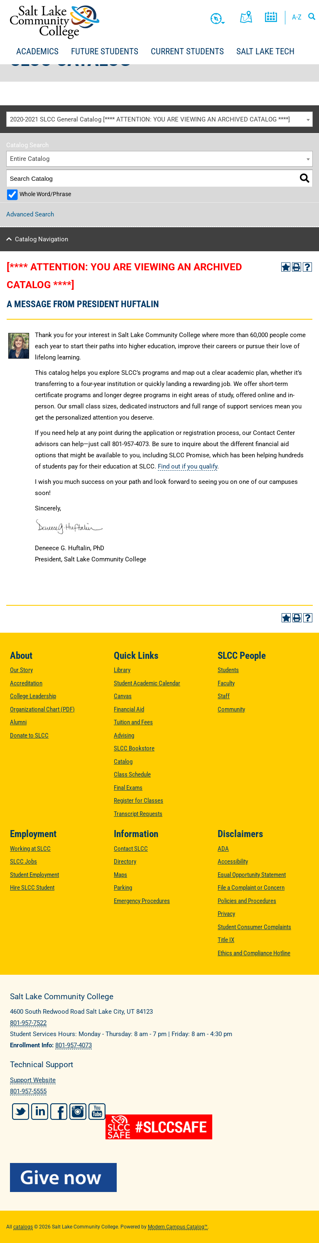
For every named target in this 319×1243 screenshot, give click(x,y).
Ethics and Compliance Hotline (254, 953)
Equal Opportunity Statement (252, 875)
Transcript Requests (138, 814)
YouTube (97, 1111)
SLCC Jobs (23, 861)
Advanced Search (30, 214)
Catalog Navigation (41, 239)
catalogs (23, 1227)
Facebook (58, 1111)
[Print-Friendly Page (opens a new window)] (296, 267)
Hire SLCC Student (32, 887)
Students (228, 670)
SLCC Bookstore (134, 748)
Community (231, 709)
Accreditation (26, 683)
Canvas (123, 696)
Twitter (20, 1111)
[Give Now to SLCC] (159, 1177)
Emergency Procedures (142, 901)
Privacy (226, 914)
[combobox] (159, 119)
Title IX (226, 940)
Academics (37, 51)
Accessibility (233, 861)
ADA (223, 848)
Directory (125, 861)
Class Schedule (132, 774)
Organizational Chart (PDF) (42, 709)
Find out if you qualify (187, 466)
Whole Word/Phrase (45, 194)
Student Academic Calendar (147, 683)
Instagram (77, 1111)
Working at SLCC (30, 848)
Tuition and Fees (133, 722)
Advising (124, 735)
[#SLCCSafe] (159, 1126)
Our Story (21, 670)
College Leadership (33, 696)
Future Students (104, 51)
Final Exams (128, 787)
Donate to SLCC (29, 735)
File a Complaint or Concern (251, 887)
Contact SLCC (131, 848)
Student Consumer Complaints (254, 927)
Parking (123, 887)
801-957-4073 (73, 1045)
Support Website (33, 1080)
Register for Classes (138, 800)
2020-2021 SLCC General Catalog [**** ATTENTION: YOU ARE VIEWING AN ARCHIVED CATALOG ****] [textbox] (150, 119)
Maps (120, 875)
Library (122, 670)
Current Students (187, 51)
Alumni (18, 722)
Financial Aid (129, 709)
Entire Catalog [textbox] (29, 159)
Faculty (226, 683)
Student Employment (34, 875)
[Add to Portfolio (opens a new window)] (285, 267)
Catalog (123, 761)
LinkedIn (39, 1111)
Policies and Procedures (247, 901)
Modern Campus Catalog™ (178, 1227)
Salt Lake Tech (265, 51)
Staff (224, 696)
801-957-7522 (28, 1023)
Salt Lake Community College (54, 22)
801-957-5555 (28, 1091)
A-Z (297, 17)
